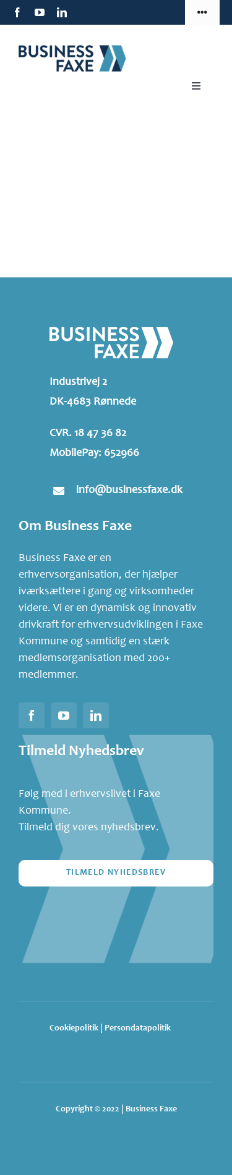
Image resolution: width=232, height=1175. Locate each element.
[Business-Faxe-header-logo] (80, 48)
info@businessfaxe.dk (129, 490)
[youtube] (40, 12)
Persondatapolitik (138, 1028)
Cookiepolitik (73, 1028)
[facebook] (17, 12)
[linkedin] (62, 12)
